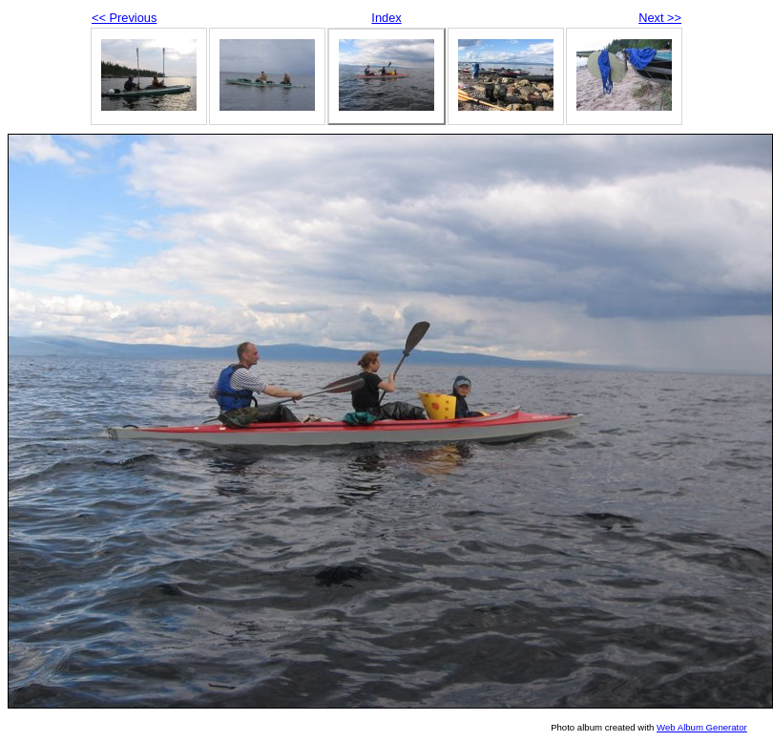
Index (386, 18)
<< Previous (124, 18)
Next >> (659, 18)
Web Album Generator (702, 727)
